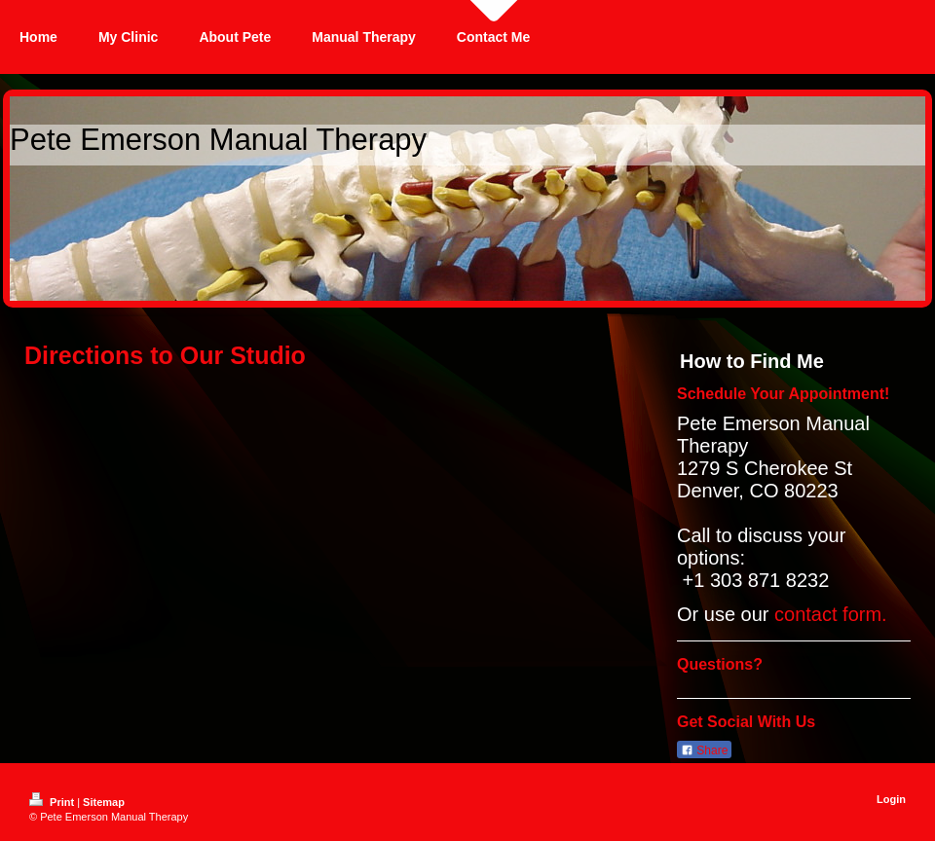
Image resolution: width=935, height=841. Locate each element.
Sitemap (104, 802)
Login (891, 799)
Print (53, 802)
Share (704, 750)
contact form (827, 614)
